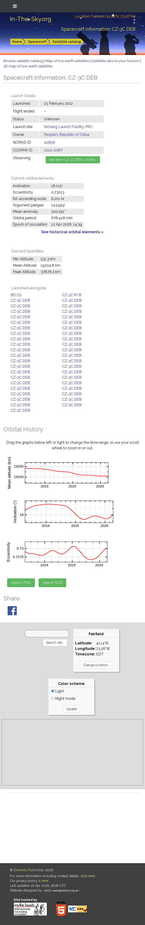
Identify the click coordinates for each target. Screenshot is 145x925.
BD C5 (16, 295)
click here (87, 876)
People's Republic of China (66, 134)
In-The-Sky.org (30, 19)
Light (57, 691)
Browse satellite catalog (23, 61)
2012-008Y (53, 150)
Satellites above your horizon (115, 61)
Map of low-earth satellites (67, 61)
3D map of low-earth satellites (27, 66)
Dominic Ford (25, 870)
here (45, 881)
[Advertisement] (72, 752)
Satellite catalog (67, 42)
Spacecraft (37, 42)
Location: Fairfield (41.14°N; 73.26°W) (104, 16)
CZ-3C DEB (20, 300)
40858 (49, 142)
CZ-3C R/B (71, 295)
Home (17, 42)
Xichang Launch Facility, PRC (68, 127)
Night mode (63, 698)
